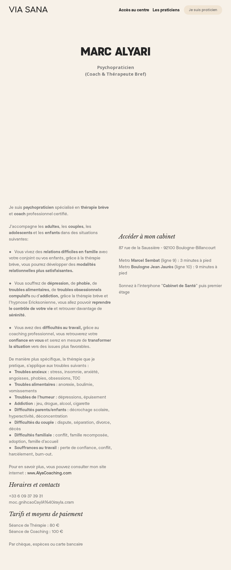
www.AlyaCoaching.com (49, 473)
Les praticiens (166, 10)
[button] (203, 10)
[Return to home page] (28, 10)
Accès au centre (134, 10)
